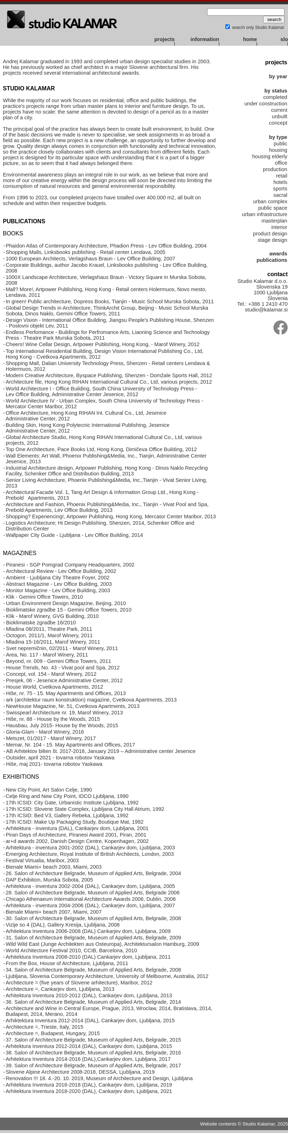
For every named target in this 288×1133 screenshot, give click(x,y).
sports (280, 188)
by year (278, 76)
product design (270, 233)
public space (272, 208)
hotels (280, 182)
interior (279, 227)
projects (164, 39)
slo (284, 39)
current (279, 110)
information (204, 39)
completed (275, 97)
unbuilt (279, 116)
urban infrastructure (264, 214)
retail (281, 176)
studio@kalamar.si (266, 310)
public (280, 143)
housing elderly (269, 156)
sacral (280, 195)
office (281, 163)
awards (278, 253)
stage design (272, 240)
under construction (265, 103)
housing (278, 150)
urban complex (270, 201)
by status (275, 91)
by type (278, 137)
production (275, 169)
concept (278, 123)
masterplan (274, 221)
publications (272, 260)
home (250, 39)
